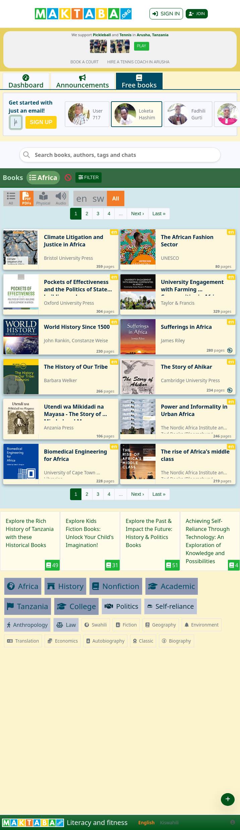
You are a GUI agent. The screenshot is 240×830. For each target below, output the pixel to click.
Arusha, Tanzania (153, 34)
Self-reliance (170, 606)
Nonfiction (115, 586)
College (76, 606)
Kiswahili (169, 822)
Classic (143, 641)
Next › (137, 213)
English (146, 822)
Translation (23, 641)
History (65, 586)
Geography (160, 624)
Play (141, 46)
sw (98, 198)
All (115, 198)
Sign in (166, 13)
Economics (63, 641)
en (81, 198)
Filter (88, 177)
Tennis (125, 34)
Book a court (84, 62)
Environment (202, 624)
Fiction (126, 624)
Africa (23, 586)
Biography (176, 641)
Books (13, 177)
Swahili (95, 624)
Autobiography (105, 641)
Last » (159, 213)
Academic (171, 586)
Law (66, 625)
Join (197, 13)
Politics (121, 606)
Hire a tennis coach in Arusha (138, 62)
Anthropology (27, 625)
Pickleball (102, 34)
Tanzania (27, 606)
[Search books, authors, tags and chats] (120, 155)
